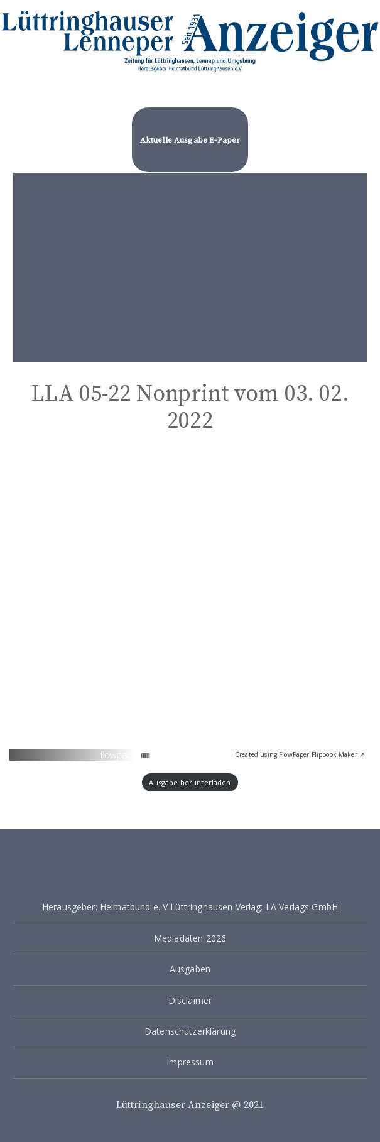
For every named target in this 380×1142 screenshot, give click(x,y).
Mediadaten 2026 (190, 938)
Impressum (189, 1062)
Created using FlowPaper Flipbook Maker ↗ (299, 754)
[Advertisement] (190, 268)
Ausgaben (190, 969)
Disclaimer (190, 1000)
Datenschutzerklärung (190, 1031)
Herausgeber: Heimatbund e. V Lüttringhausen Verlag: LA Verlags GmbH (190, 907)
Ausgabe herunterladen (190, 782)
